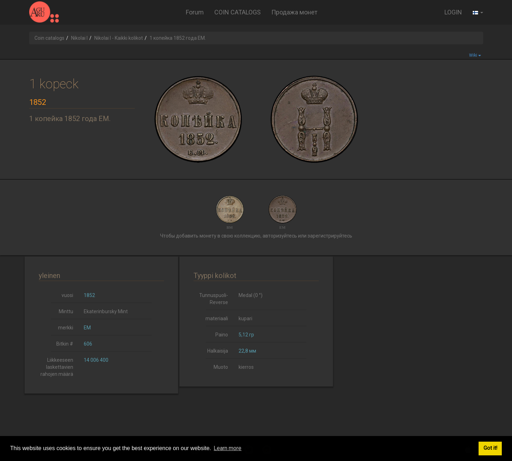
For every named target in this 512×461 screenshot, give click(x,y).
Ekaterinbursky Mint (106, 311)
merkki (65, 327)
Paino (221, 334)
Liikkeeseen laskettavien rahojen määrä (56, 367)
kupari (245, 318)
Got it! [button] (490, 448)
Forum (195, 12)
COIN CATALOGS (237, 12)
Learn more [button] (227, 448)
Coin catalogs (49, 38)
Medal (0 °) (251, 295)
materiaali (217, 318)
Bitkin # (64, 344)
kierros (246, 367)
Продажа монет (294, 12)
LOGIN (453, 12)
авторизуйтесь (280, 236)
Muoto (221, 367)
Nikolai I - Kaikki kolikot (118, 38)
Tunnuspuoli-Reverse (213, 298)
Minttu (66, 311)
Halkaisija (217, 351)
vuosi (67, 295)
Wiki (475, 55)
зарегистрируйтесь (330, 236)
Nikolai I (79, 38)
